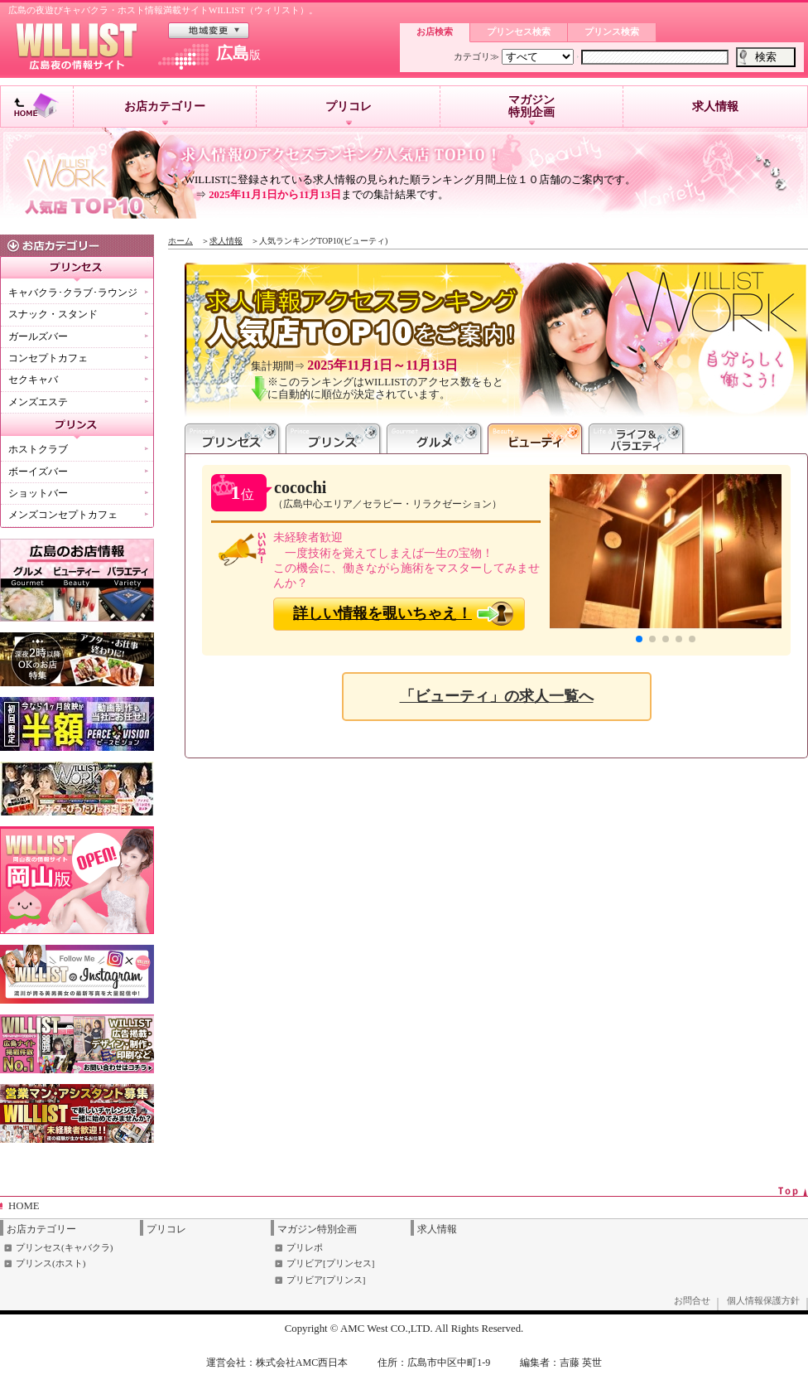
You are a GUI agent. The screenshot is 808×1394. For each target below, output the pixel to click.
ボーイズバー (38, 471)
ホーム (180, 240)
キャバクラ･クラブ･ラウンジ (72, 292)
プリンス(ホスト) (50, 1263)
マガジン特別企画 (531, 109)
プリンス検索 (611, 31)
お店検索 (434, 31)
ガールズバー (38, 336)
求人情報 (715, 106)
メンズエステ (38, 402)
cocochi (300, 487)
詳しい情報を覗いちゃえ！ (382, 613)
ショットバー (38, 493)
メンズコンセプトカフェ (63, 514)
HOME (24, 1206)
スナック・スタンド (53, 314)
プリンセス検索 (519, 31)
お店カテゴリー (164, 112)
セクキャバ (33, 379)
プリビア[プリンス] (325, 1280)
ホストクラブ (38, 449)
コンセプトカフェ (48, 358)
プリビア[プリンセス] (330, 1263)
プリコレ (348, 112)
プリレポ (304, 1247)
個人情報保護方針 (763, 1300)
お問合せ (692, 1300)
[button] (639, 639)
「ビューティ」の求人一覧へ (497, 696)
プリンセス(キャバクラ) (64, 1247)
